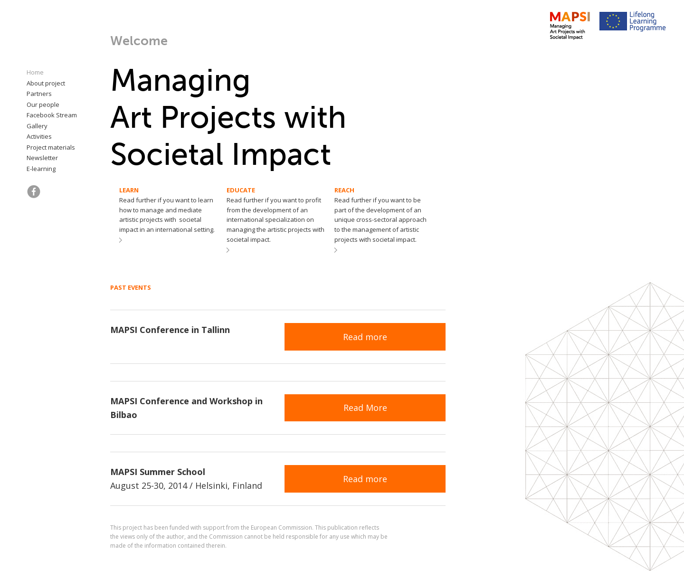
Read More (365, 407)
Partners (39, 93)
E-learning (41, 168)
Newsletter (42, 157)
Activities (39, 136)
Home (35, 72)
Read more (365, 336)
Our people (43, 104)
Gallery (37, 126)
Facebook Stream (52, 115)
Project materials (51, 147)
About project (46, 83)
